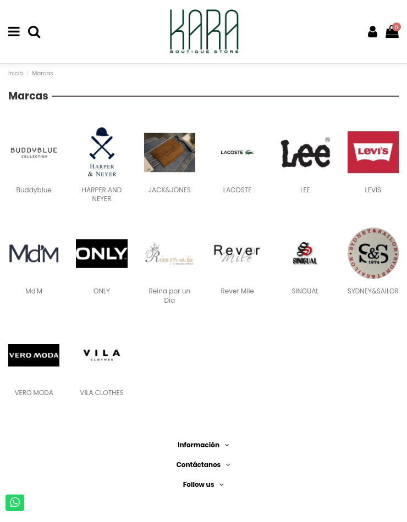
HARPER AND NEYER (102, 194)
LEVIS (373, 190)
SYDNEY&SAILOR (373, 291)
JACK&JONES (169, 190)
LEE (305, 190)
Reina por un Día (170, 295)
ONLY (102, 291)
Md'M (33, 291)
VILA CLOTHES (101, 392)
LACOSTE (237, 190)
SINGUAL (305, 291)
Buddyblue (34, 190)
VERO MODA (33, 392)
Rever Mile (237, 291)
